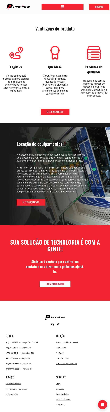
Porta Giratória (62, 358)
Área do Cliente (62, 394)
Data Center (61, 348)
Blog (58, 383)
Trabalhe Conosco (63, 399)
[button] (62, 7)
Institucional (61, 405)
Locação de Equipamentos (16, 389)
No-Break (60, 353)
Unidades (60, 389)
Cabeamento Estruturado (66, 363)
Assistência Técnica (13, 383)
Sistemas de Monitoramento (67, 342)
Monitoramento (12, 394)
